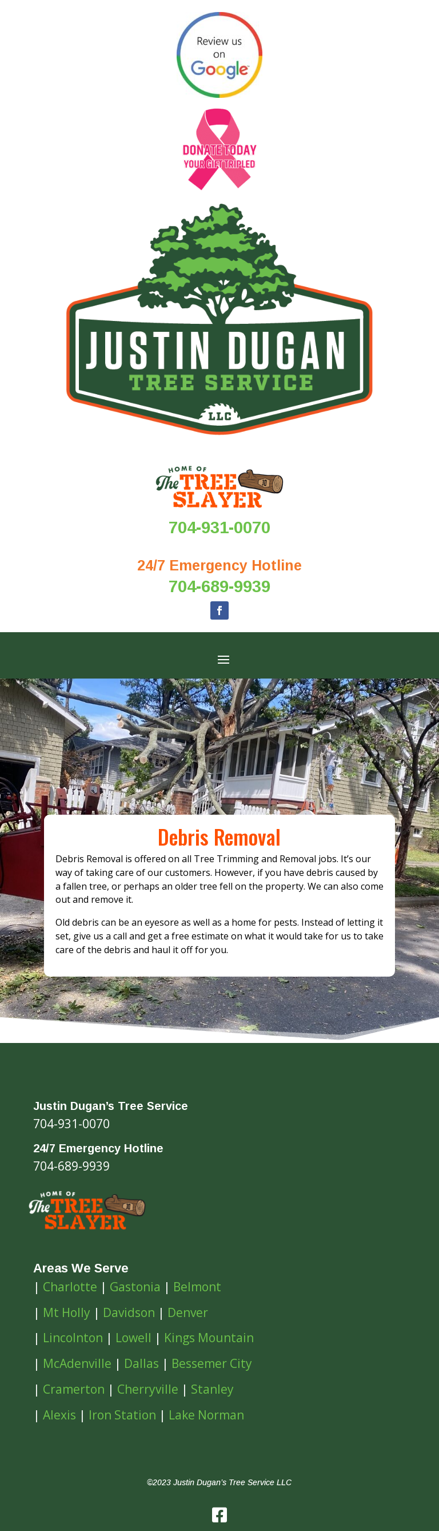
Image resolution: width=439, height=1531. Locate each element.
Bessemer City (211, 1363)
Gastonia (135, 1287)
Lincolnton (73, 1338)
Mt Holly (66, 1312)
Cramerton (74, 1389)
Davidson (129, 1312)
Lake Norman (206, 1415)
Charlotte (70, 1287)
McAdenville (77, 1363)
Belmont (197, 1287)
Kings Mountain (209, 1338)
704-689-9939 (219, 586)
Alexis (59, 1415)
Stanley (212, 1389)
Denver (187, 1312)
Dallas (141, 1363)
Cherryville (147, 1389)
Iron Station (122, 1415)
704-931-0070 (219, 527)
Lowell (133, 1338)
